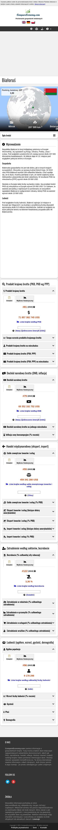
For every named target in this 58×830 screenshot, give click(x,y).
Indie (30, 689)
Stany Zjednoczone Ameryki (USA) (30, 331)
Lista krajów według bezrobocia (29, 586)
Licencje (36, 819)
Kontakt (43, 828)
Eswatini (30, 595)
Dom (35, 828)
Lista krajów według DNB (29, 411)
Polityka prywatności (20, 828)
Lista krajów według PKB (29, 322)
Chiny (30, 495)
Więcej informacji (40, 4)
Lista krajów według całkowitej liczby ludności (29, 680)
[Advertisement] (29, 54)
